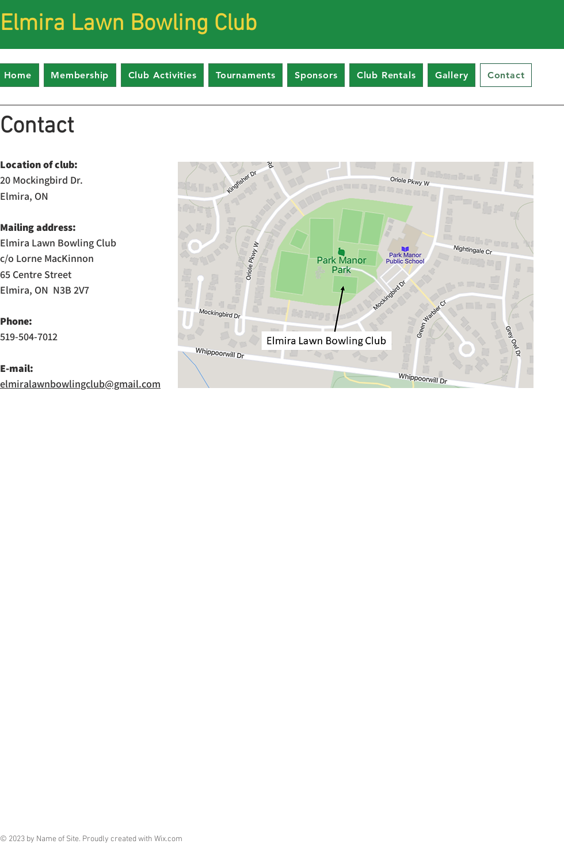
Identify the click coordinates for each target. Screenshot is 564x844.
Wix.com (168, 839)
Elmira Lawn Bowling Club (128, 24)
